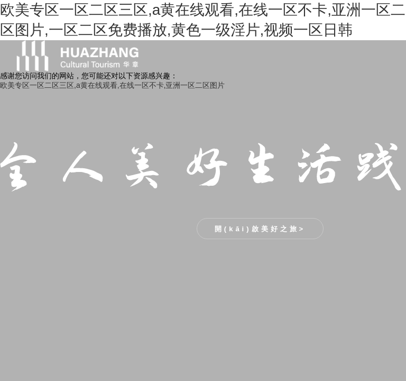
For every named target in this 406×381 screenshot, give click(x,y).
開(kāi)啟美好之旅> (260, 229)
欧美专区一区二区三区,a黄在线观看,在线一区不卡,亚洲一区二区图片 (112, 85)
